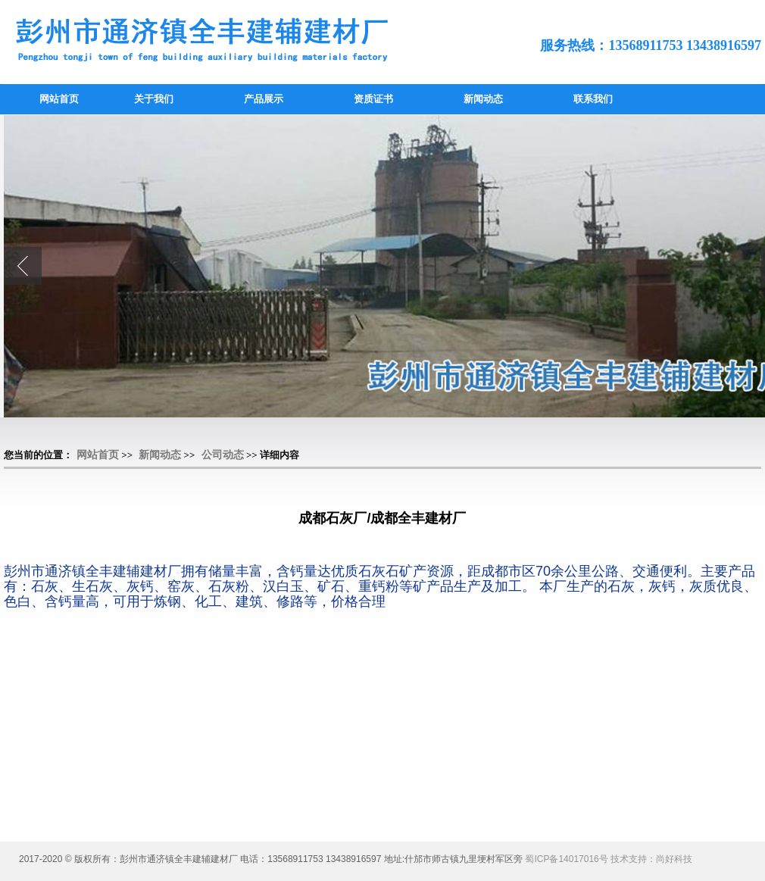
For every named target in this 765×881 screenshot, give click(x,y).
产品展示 (263, 99)
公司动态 (222, 455)
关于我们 (153, 99)
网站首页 (59, 99)
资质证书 (373, 99)
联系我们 (593, 99)
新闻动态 (483, 99)
